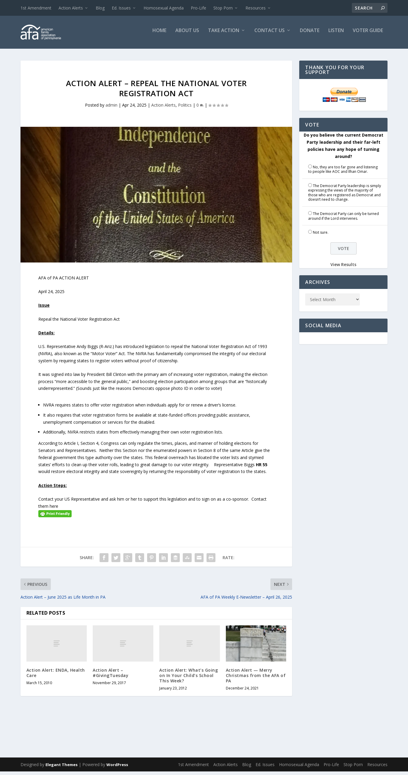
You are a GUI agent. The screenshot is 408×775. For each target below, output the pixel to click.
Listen (336, 34)
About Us (187, 34)
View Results (343, 268)
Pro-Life (198, 8)
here (54, 510)
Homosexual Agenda (164, 8)
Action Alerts (71, 8)
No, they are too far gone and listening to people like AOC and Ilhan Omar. (343, 173)
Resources (255, 8)
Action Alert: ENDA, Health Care (55, 676)
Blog (100, 8)
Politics (185, 109)
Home (159, 34)
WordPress (117, 768)
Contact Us (269, 34)
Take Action (223, 34)
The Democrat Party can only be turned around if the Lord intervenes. (343, 220)
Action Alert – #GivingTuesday (110, 676)
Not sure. (320, 236)
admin (111, 109)
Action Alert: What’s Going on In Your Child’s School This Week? (188, 679)
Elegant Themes (61, 768)
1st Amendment (36, 8)
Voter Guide (368, 34)
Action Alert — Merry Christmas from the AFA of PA (256, 679)
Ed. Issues (121, 8)
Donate (309, 34)
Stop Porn (223, 8)
